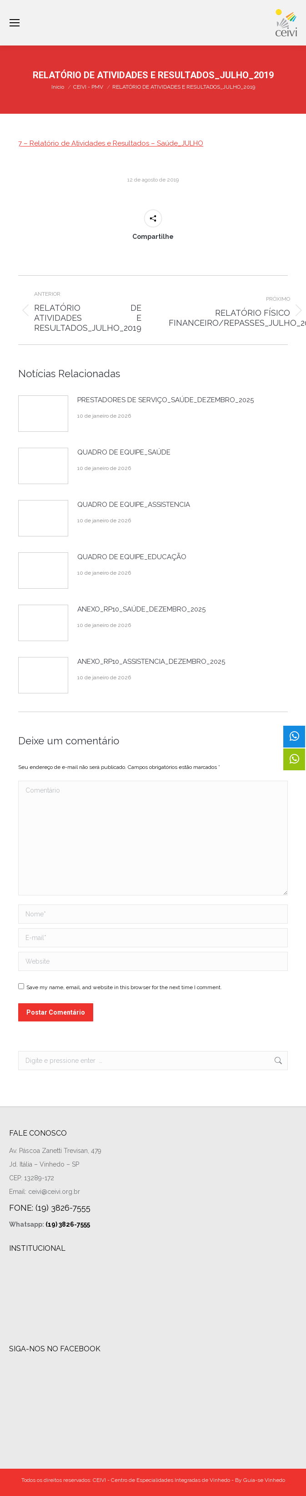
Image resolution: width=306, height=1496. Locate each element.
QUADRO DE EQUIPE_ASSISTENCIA (133, 504)
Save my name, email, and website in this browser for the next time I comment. (124, 987)
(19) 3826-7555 (67, 1224)
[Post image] (43, 413)
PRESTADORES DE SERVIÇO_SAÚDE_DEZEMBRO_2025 (165, 400)
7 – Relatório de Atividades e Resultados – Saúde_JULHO (110, 143)
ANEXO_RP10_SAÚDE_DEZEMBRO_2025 (141, 609)
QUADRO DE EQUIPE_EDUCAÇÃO (131, 557)
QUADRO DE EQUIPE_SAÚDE (124, 452)
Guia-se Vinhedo (264, 1480)
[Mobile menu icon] (14, 22)
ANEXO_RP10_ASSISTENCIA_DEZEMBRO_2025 (151, 661)
